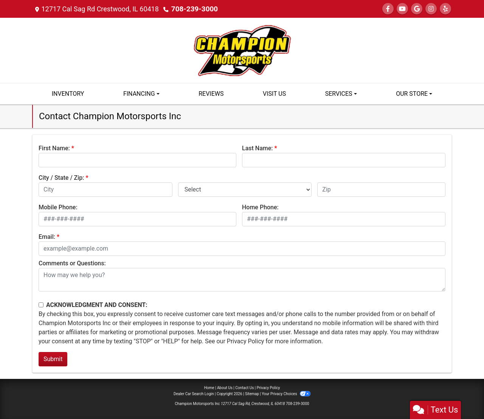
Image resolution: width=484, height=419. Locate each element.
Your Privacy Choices (286, 394)
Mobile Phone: (58, 207)
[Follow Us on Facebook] (388, 9)
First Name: (54, 148)
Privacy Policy (245, 341)
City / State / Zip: (61, 177)
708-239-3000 (193, 9)
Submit (52, 359)
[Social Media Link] (431, 9)
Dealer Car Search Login (194, 394)
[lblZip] (381, 189)
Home (209, 388)
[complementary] (461, 396)
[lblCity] (105, 189)
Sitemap (252, 394)
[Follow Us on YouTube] (402, 9)
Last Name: (257, 148)
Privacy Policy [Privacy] (268, 388)
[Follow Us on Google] (416, 9)
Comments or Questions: (72, 263)
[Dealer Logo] (242, 49)
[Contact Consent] (41, 304)
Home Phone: (260, 207)
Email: (47, 236)
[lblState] (245, 189)
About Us (225, 388)
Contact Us (244, 388)
